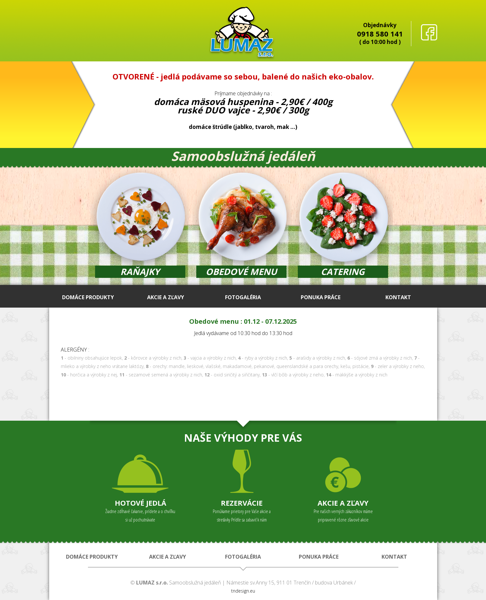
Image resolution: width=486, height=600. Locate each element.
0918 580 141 (380, 33)
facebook (429, 32)
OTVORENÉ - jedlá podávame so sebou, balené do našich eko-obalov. (243, 76)
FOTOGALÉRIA (243, 297)
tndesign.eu (243, 591)
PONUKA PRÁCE (320, 297)
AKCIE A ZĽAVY (165, 297)
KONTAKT (398, 297)
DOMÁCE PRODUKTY (88, 297)
